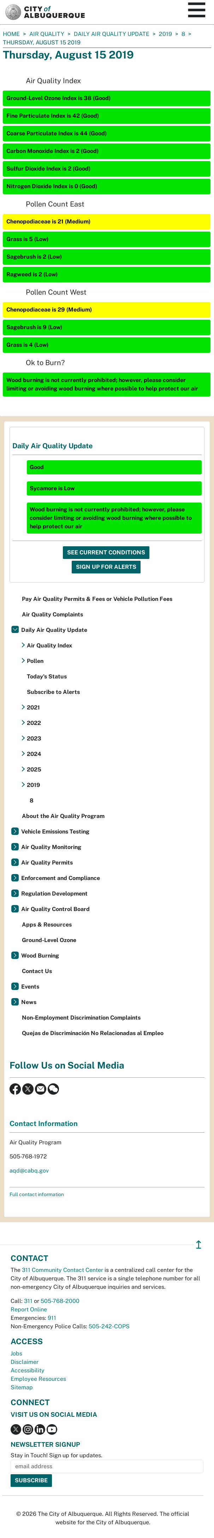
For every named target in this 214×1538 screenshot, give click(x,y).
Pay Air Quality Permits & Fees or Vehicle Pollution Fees (97, 599)
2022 (34, 723)
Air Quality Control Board (55, 909)
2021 (33, 707)
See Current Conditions (106, 552)
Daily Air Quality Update (111, 34)
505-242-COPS (109, 1326)
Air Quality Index (49, 645)
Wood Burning (40, 955)
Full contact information (37, 1194)
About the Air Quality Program (63, 816)
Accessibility (27, 1370)
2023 (34, 738)
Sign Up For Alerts (106, 567)
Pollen (35, 661)
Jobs (16, 1353)
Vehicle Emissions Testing (55, 831)
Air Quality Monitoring (51, 847)
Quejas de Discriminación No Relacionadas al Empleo (93, 1033)
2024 (34, 754)
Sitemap (22, 1387)
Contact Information (44, 1123)
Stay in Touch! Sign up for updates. (56, 1455)
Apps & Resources (47, 924)
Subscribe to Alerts (53, 692)
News (28, 1002)
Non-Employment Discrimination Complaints (81, 1017)
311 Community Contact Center (62, 1270)
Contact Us (37, 971)
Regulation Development (54, 893)
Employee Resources (38, 1379)
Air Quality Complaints (52, 614)
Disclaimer (24, 1362)
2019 (165, 34)
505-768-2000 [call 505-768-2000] (60, 1301)
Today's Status (47, 676)
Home (11, 34)
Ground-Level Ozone (49, 940)
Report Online (29, 1309)
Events (30, 986)
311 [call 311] (28, 1301)
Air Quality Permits (47, 862)
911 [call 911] (52, 1318)
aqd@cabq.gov (29, 1170)
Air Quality (46, 34)
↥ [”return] (198, 1244)
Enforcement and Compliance (60, 878)
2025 (34, 769)
